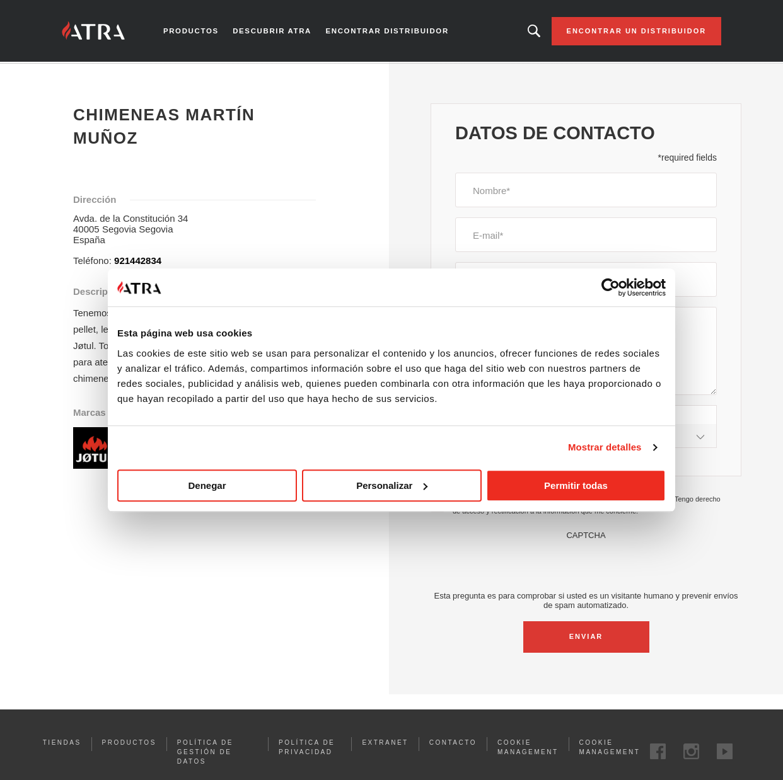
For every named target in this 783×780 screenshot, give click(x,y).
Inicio (74, 75)
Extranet (385, 743)
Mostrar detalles (605, 447)
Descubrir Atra (274, 31)
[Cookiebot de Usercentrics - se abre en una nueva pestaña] (610, 287)
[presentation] (586, 565)
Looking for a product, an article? (530, 31)
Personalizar (391, 485)
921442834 (137, 261)
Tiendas (62, 743)
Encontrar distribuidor (386, 31)
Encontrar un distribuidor (633, 31)
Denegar (207, 485)
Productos (194, 31)
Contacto (453, 743)
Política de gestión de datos (205, 753)
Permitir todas (576, 485)
